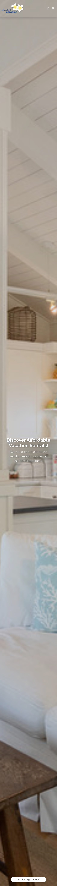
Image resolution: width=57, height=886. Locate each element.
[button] (53, 8)
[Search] (48, 8)
